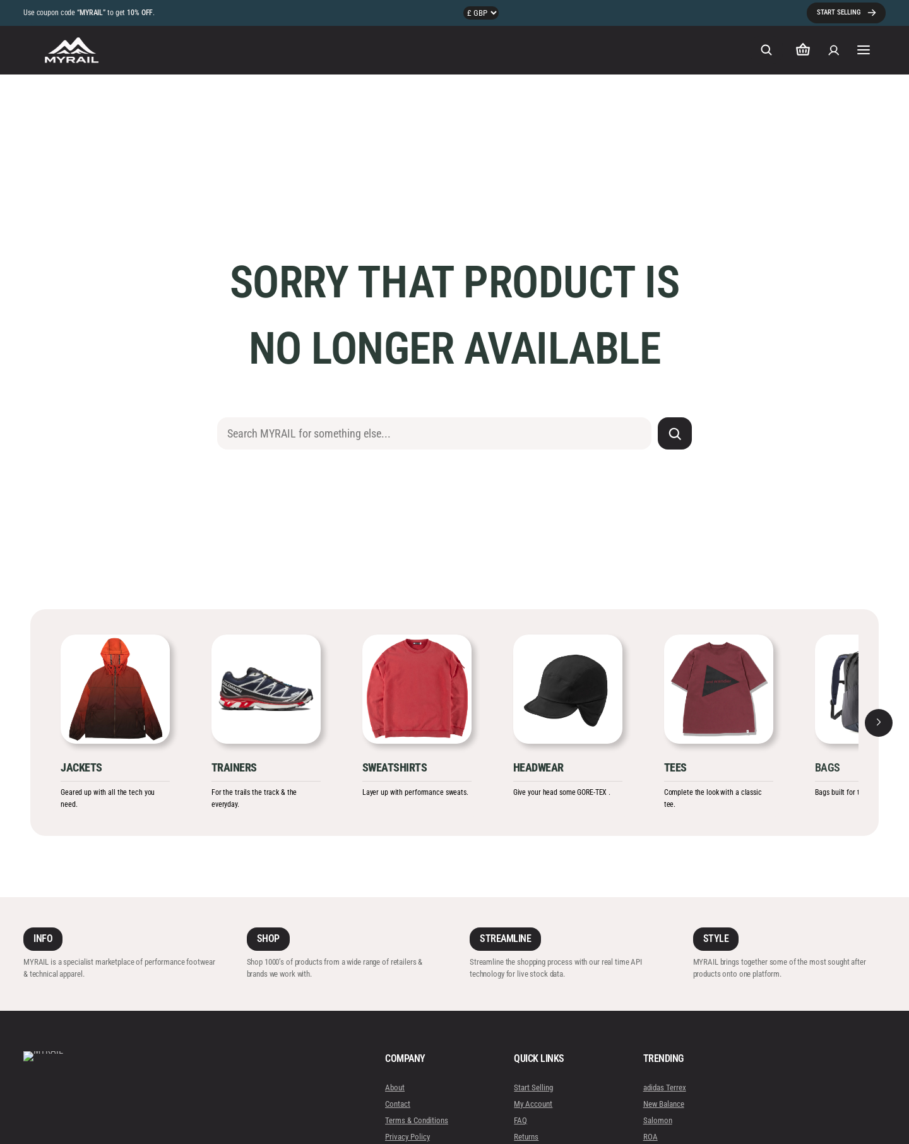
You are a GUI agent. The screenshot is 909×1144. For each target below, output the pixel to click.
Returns (526, 1136)
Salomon (657, 1120)
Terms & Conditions (416, 1120)
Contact (397, 1104)
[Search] (675, 433)
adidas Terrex (664, 1087)
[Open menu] (864, 50)
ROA (650, 1136)
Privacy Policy (407, 1136)
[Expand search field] (766, 50)
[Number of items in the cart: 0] (803, 50)
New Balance (663, 1104)
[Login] (833, 50)
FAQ (520, 1120)
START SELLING (838, 12)
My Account (533, 1104)
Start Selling (533, 1087)
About (395, 1087)
